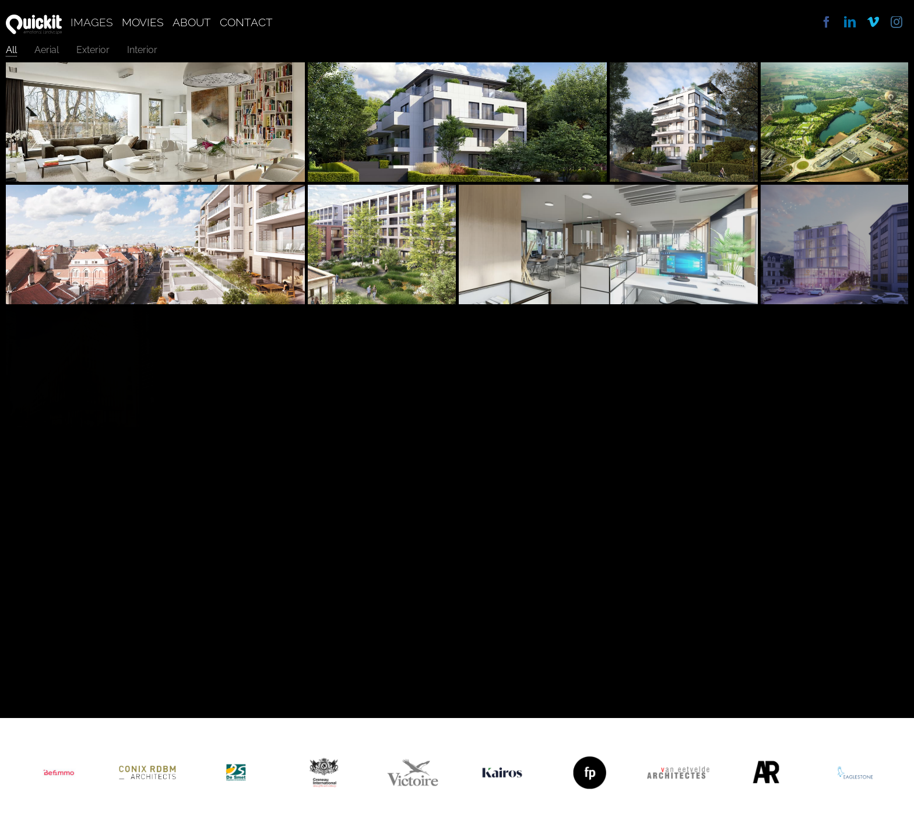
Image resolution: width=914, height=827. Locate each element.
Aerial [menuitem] (46, 49)
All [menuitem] (11, 49)
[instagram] (896, 22)
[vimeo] (873, 22)
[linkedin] (850, 22)
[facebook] (826, 22)
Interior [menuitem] (142, 49)
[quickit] (34, 18)
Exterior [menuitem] (93, 49)
